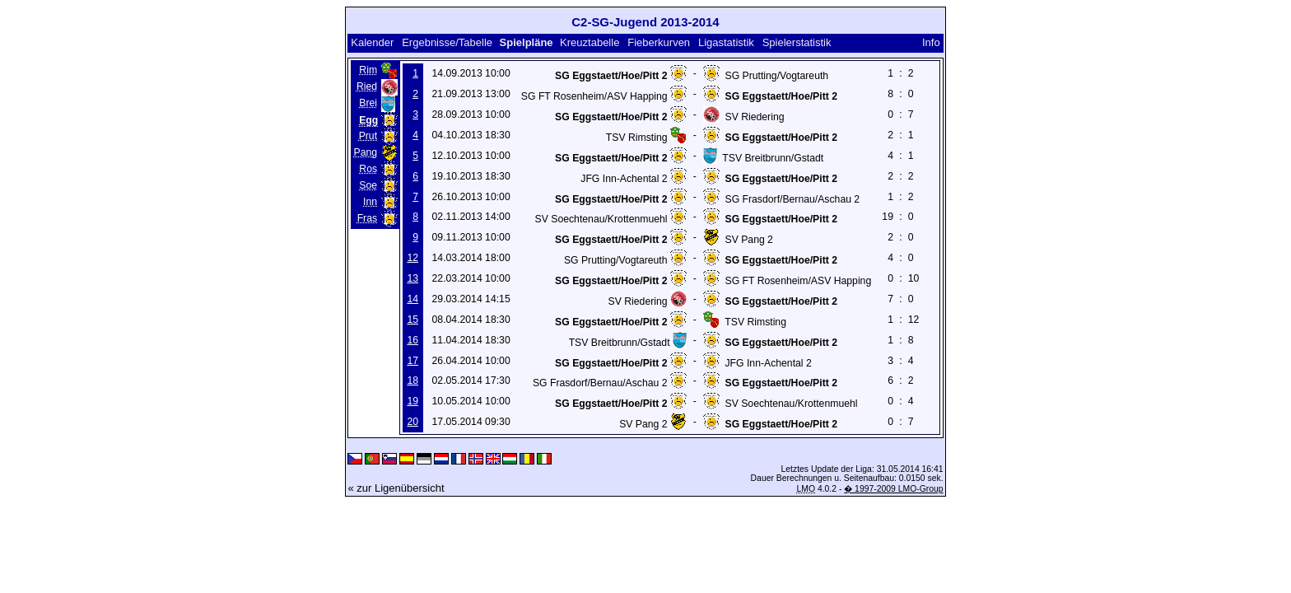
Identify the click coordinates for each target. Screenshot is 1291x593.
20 (412, 421)
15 (412, 319)
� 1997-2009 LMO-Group (893, 488)
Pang (366, 152)
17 (412, 361)
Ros (368, 169)
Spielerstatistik (798, 42)
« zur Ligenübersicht (395, 488)
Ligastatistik (726, 42)
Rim (368, 70)
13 (412, 278)
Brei (368, 103)
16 (412, 340)
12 (412, 258)
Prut (368, 136)
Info (931, 42)
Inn (370, 202)
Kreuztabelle (589, 42)
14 (412, 299)
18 (412, 380)
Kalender (372, 42)
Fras (367, 218)
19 (412, 401)
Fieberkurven (658, 42)
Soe (368, 185)
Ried (367, 86)
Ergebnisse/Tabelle (447, 42)
